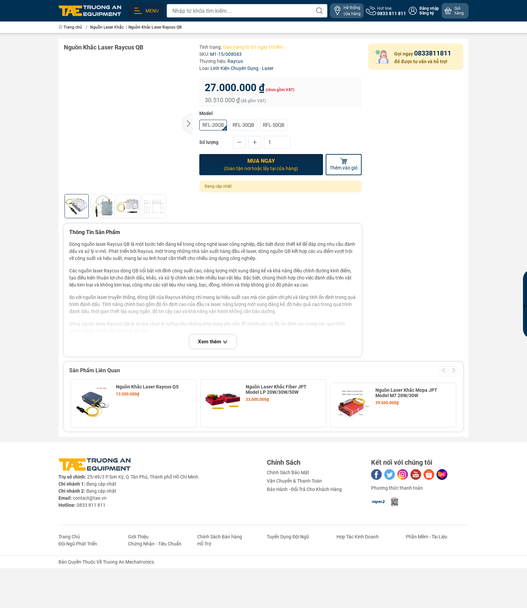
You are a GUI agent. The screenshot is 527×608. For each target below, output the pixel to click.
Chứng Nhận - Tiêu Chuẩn (154, 589)
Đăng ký (426, 13)
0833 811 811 (91, 550)
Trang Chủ (69, 581)
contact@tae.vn (90, 543)
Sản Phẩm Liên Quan (94, 370)
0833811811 (432, 53)
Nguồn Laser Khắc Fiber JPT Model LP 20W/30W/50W (276, 389)
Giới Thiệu (138, 581)
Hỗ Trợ (204, 589)
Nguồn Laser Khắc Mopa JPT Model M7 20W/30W (406, 389)
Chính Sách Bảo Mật (288, 517)
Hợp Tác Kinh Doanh (357, 581)
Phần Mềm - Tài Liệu (426, 581)
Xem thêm (213, 342)
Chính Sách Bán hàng (219, 581)
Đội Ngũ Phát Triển (77, 589)
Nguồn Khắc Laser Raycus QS (147, 386)
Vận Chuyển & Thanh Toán (294, 526)
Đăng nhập (429, 8)
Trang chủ (70, 27)
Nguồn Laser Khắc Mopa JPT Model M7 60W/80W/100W (147, 437)
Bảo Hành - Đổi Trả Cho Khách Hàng (304, 534)
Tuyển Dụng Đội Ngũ (288, 581)
